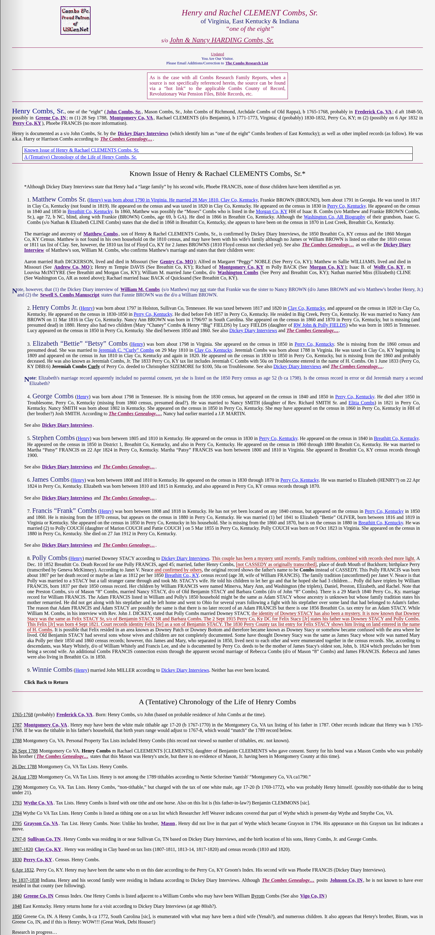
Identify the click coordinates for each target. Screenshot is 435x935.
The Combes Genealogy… (126, 138)
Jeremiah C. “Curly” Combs (126, 350)
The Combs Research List (247, 63)
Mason (168, 823)
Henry (87, 308)
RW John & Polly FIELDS (320, 325)
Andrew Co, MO (72, 267)
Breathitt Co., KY (182, 575)
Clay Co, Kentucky (239, 199)
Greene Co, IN (51, 117)
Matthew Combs (100, 233)
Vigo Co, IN (312, 895)
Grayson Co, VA (41, 823)
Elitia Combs (362, 402)
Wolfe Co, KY (389, 267)
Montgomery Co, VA (131, 117)
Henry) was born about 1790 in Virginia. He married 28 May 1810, (155, 199)
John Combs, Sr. (123, 111)
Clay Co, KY (48, 849)
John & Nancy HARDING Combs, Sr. (221, 40)
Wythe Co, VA (38, 802)
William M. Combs (140, 289)
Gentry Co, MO (176, 261)
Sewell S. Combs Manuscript (69, 294)
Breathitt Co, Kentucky (90, 211)
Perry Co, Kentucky (346, 206)
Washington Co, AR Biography (335, 216)
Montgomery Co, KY (241, 267)
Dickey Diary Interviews (143, 133)
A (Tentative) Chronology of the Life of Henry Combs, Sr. (80, 157)
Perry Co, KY (27, 123)
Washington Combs (238, 272)
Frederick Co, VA (373, 111)
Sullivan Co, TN (44, 839)
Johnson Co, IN (346, 880)
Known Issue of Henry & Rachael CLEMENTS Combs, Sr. (81, 150)
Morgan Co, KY (271, 211)
